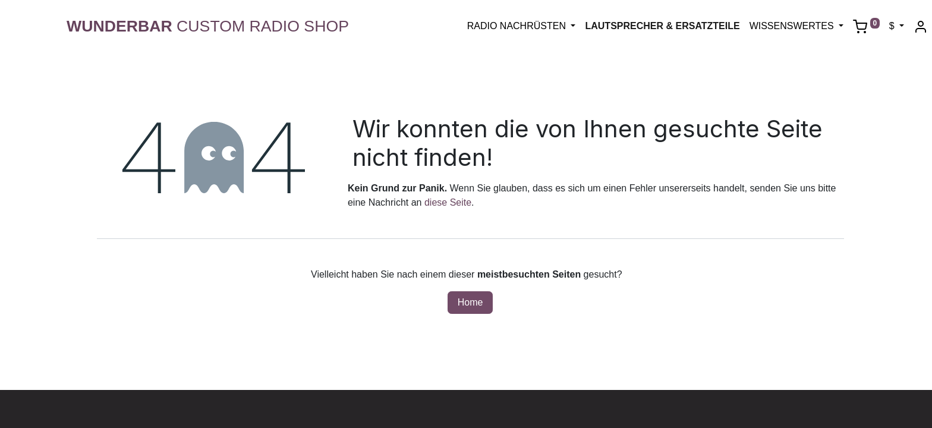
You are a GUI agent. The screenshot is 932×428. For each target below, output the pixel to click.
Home (470, 302)
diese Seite (447, 202)
